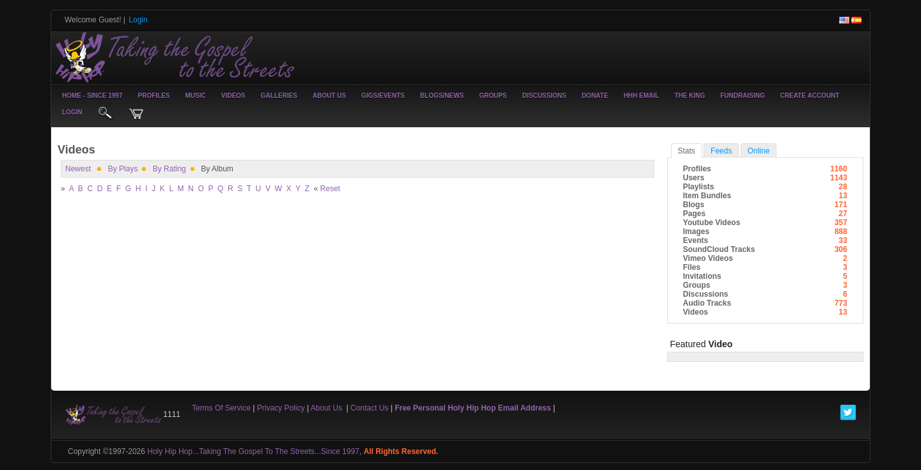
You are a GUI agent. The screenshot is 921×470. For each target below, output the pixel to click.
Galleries (279, 95)
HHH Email (641, 95)
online (759, 150)
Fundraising (742, 95)
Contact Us (369, 407)
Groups (493, 95)
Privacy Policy (281, 407)
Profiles (153, 95)
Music (195, 95)
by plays (123, 168)
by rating (169, 168)
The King (689, 95)
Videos (233, 95)
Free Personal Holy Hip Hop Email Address (473, 407)
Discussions (544, 95)
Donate (594, 95)
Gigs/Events (383, 95)
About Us (329, 95)
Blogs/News (442, 95)
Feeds (721, 150)
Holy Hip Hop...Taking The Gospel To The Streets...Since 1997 (253, 451)
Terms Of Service (221, 407)
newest (78, 168)
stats (686, 150)
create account (810, 95)
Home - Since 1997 (92, 95)
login (72, 112)
